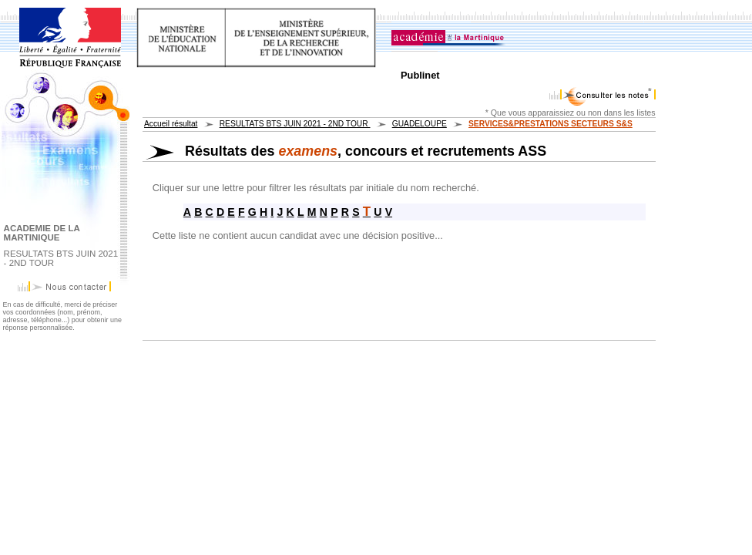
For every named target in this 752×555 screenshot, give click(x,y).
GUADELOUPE (419, 123)
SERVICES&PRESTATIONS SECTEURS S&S (550, 123)
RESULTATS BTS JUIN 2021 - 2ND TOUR (295, 123)
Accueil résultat (170, 123)
